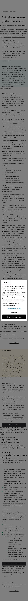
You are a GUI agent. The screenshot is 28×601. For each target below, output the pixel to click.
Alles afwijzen (14, 313)
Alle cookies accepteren (14, 317)
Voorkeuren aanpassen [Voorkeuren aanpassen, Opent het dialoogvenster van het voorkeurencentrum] (14, 308)
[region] (14, 300)
